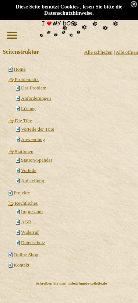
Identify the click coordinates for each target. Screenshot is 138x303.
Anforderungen (36, 98)
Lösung (28, 108)
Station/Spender (36, 160)
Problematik (23, 79)
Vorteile (28, 170)
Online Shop (26, 254)
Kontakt (21, 265)
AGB (26, 222)
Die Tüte (19, 120)
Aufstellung (32, 180)
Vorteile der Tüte (37, 129)
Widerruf (30, 232)
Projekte (22, 192)
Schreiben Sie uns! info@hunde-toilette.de (71, 283)
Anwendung (33, 139)
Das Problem (33, 88)
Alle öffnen (127, 52)
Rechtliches (22, 203)
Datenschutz (33, 242)
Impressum (32, 211)
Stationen (20, 151)
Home (20, 69)
